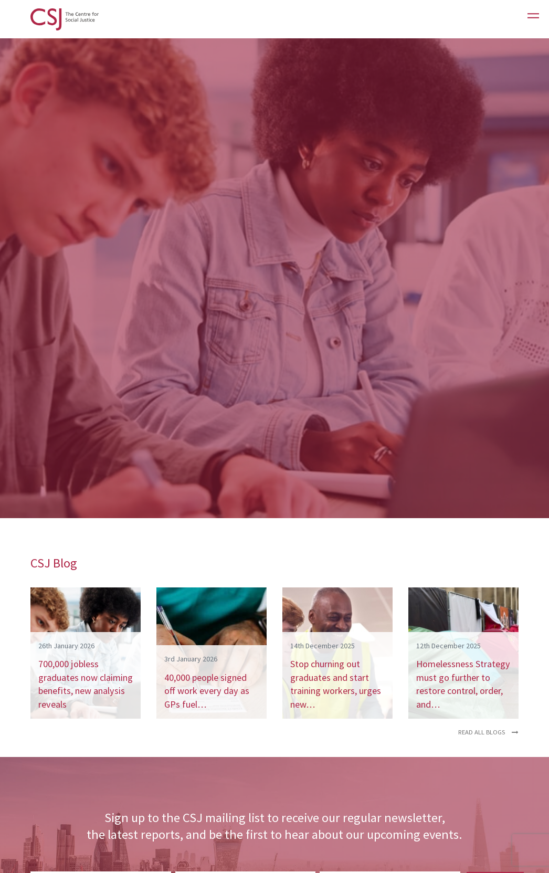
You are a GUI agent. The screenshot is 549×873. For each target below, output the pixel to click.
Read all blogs (488, 732)
